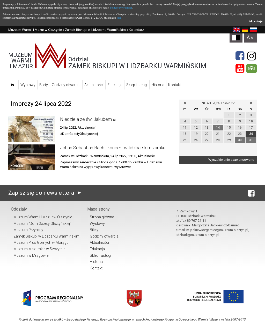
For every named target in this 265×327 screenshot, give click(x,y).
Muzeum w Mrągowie (30, 255)
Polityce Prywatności (121, 7)
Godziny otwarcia (66, 85)
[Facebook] (240, 56)
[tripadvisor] (251, 68)
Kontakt (174, 85)
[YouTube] (240, 68)
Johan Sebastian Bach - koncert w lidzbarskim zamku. (113, 147)
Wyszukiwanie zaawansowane (231, 160)
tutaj (119, 17)
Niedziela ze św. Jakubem (86, 119)
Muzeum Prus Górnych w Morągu (41, 242)
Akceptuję (255, 21)
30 (240, 140)
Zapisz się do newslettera (46, 193)
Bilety (43, 85)
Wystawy (27, 85)
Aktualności (94, 85)
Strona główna (102, 217)
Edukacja (114, 85)
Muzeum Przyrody (28, 230)
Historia (157, 85)
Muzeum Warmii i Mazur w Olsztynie (35, 30)
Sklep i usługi (137, 85)
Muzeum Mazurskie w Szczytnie (39, 249)
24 (251, 134)
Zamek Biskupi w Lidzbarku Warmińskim (95, 30)
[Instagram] (251, 56)
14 (218, 127)
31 (251, 140)
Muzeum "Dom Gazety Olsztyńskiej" (42, 223)
